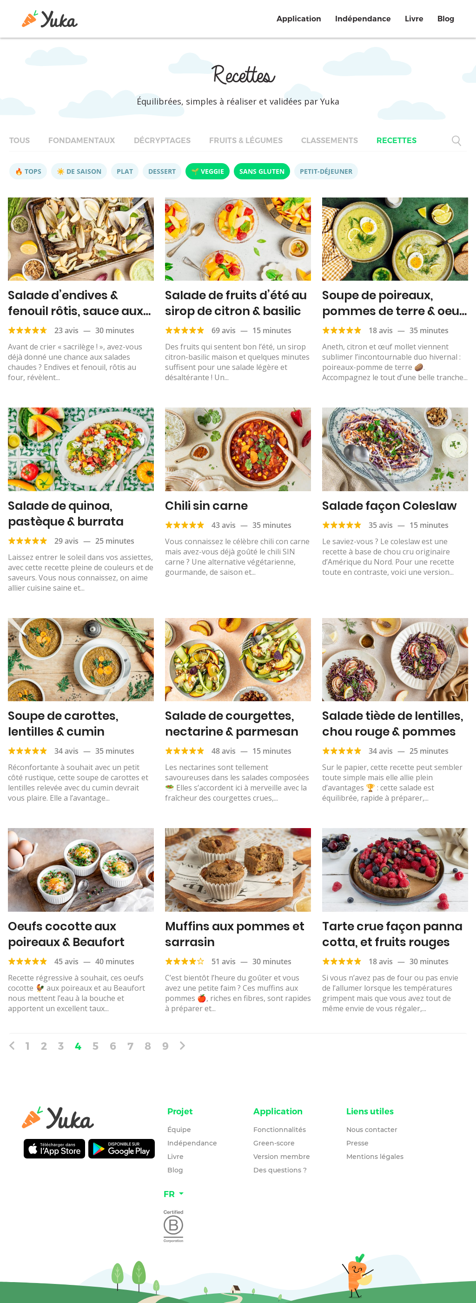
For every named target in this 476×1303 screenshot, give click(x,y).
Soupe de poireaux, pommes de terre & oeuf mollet (393, 311)
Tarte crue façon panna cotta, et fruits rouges (392, 934)
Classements (329, 140)
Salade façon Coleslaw (389, 506)
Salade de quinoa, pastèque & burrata (66, 514)
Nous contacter (371, 1129)
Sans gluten (261, 171)
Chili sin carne (206, 506)
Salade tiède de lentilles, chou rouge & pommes (392, 724)
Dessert (162, 171)
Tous (19, 140)
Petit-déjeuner (326, 171)
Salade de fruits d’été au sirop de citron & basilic (236, 303)
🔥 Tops (28, 171)
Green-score (274, 1143)
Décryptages (162, 140)
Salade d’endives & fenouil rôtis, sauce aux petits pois (75, 311)
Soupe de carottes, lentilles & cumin (63, 724)
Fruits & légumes (246, 140)
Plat (125, 171)
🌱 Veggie (207, 171)
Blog (445, 18)
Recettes (396, 140)
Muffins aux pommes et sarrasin (234, 934)
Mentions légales (374, 1156)
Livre (414, 18)
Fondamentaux (81, 140)
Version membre (281, 1156)
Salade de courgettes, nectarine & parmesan (231, 724)
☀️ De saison (79, 171)
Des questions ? (280, 1170)
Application (299, 18)
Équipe (179, 1129)
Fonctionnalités (279, 1129)
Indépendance (363, 18)
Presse (357, 1143)
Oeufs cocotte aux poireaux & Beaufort (66, 934)
